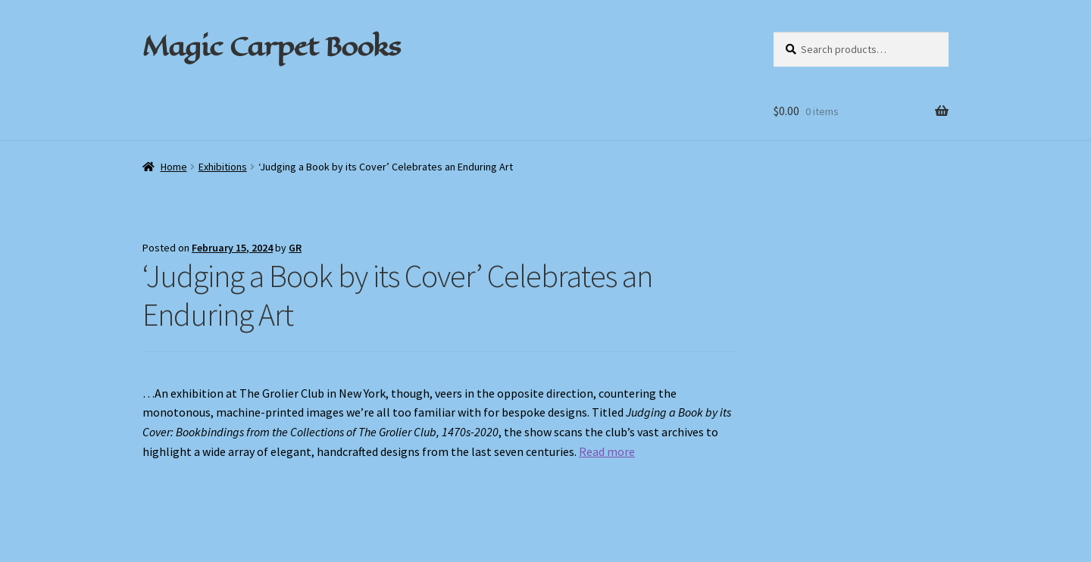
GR (295, 247)
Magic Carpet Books (271, 46)
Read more (607, 451)
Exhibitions (223, 166)
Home (174, 166)
